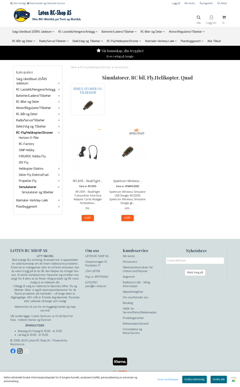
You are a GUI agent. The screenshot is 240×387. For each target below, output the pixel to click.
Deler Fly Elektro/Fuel (34, 175)
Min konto (189, 3)
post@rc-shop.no (95, 286)
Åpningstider (206, 3)
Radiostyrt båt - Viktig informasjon (136, 284)
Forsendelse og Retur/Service (132, 331)
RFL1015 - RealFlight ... (88, 181)
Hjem (74, 67)
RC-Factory (26, 144)
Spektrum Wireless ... (127, 181)
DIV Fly (23, 162)
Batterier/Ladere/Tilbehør (33, 96)
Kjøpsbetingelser (133, 292)
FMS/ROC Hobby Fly (32, 156)
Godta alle (219, 379)
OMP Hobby (26, 150)
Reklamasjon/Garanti (136, 324)
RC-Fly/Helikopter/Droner (34, 133)
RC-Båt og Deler (27, 114)
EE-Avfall (222, 3)
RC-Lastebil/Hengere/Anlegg (36, 90)
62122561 (91, 282)
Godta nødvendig (194, 379)
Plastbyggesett (26, 206)
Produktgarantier (133, 318)
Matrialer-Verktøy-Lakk (32, 200)
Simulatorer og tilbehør (37, 192)
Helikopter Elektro (31, 169)
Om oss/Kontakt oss (135, 297)
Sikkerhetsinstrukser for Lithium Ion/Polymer (138, 269)
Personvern (130, 262)
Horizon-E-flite (29, 138)
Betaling (128, 303)
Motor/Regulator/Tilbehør (33, 108)
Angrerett (129, 277)
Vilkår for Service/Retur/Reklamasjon (140, 310)
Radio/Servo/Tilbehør (30, 120)
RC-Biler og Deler (27, 102)
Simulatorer (28, 187)
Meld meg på (195, 272)
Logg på (176, 3)
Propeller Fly (28, 181)
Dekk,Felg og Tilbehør (31, 126)
